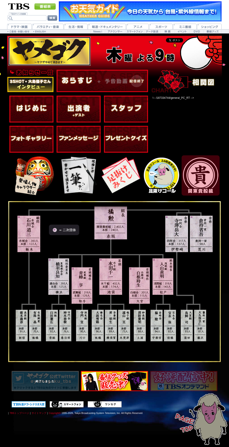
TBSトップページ (19, 413)
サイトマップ (39, 413)
